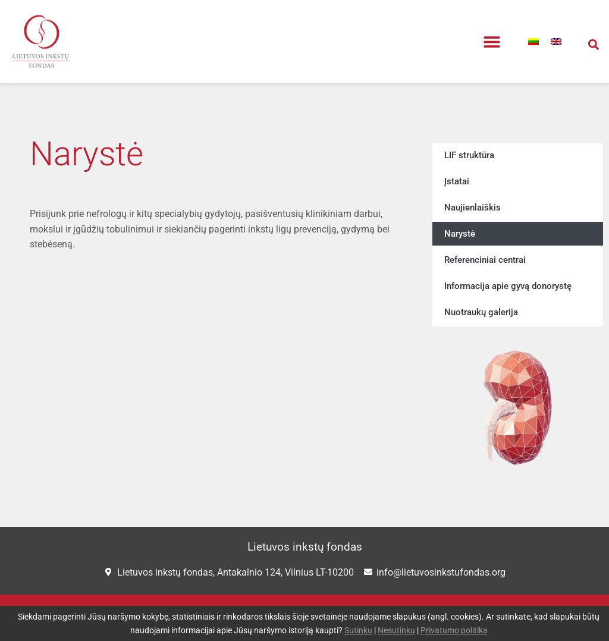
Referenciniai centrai (485, 259)
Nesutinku (396, 630)
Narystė (459, 233)
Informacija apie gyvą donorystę (508, 286)
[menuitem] (533, 42)
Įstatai (456, 181)
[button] (492, 42)
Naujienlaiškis (472, 207)
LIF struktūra (469, 155)
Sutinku (358, 630)
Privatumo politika (454, 630)
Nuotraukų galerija (481, 312)
